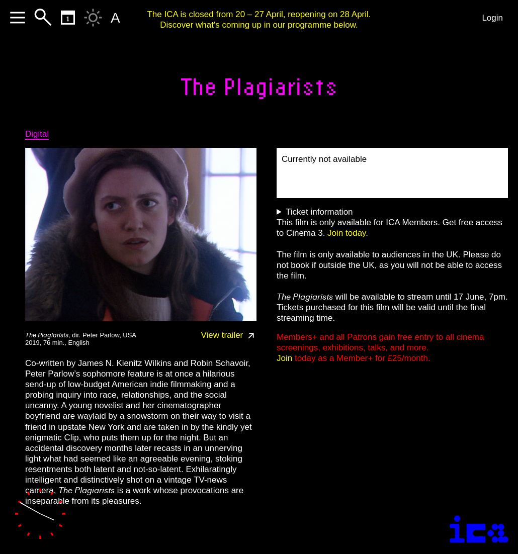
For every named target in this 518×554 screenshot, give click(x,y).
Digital (37, 134)
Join (284, 358)
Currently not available (324, 159)
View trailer (229, 335)
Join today (346, 233)
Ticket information (319, 212)
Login (492, 18)
